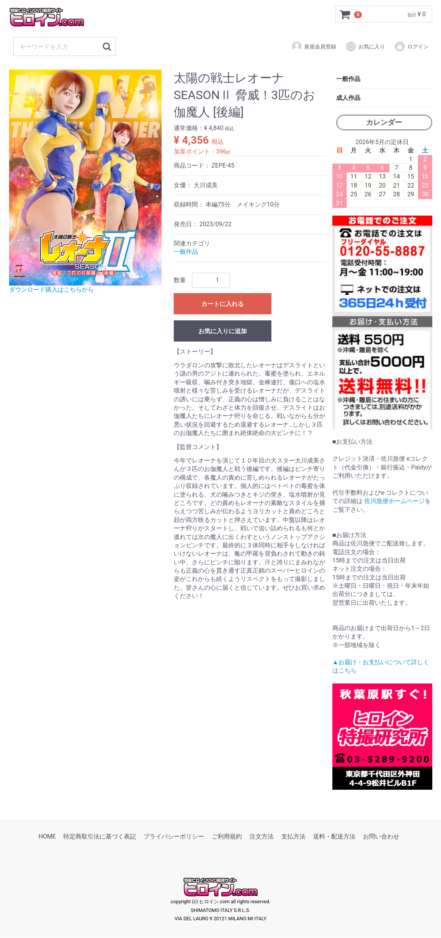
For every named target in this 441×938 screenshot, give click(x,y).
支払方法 (293, 836)
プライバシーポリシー (173, 836)
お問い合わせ (381, 836)
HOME (47, 836)
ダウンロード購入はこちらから (51, 289)
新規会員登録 (313, 46)
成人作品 (348, 97)
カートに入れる (222, 303)
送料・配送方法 (334, 836)
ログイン (411, 46)
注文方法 (261, 836)
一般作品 (186, 252)
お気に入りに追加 (222, 331)
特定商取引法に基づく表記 (99, 836)
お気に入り (365, 46)
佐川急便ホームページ (394, 501)
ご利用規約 (227, 836)
